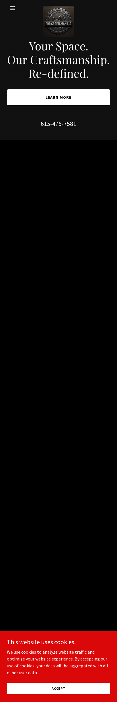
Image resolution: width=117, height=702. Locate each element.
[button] (14, 8)
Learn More (58, 97)
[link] (58, 8)
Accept (58, 688)
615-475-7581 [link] (58, 124)
